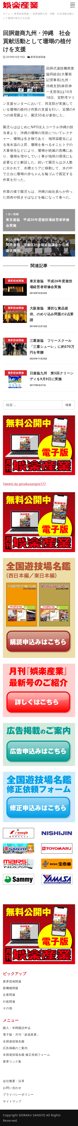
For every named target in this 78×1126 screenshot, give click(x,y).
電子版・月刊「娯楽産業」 (21, 1034)
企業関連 (9, 995)
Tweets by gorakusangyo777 (24, 484)
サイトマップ (12, 1101)
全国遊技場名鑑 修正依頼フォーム (26, 1055)
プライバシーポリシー (18, 1094)
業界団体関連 (38, 57)
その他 (7, 1008)
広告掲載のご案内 (15, 1048)
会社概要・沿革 (14, 1081)
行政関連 (9, 1001)
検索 (68, 405)
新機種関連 (10, 988)
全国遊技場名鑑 (14, 1041)
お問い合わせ (12, 1088)
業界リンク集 (12, 1061)
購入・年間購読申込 (17, 1028)
